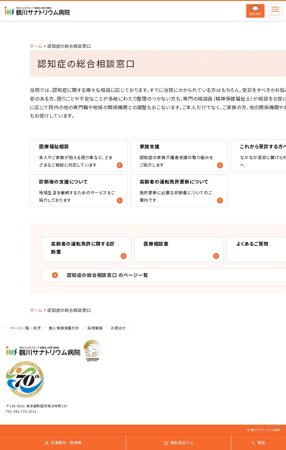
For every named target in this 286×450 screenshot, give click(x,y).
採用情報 (95, 327)
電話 (258, 442)
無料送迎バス (179, 442)
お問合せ (118, 327)
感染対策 (255, 11)
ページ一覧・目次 (25, 327)
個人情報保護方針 (64, 327)
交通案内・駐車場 (63, 442)
